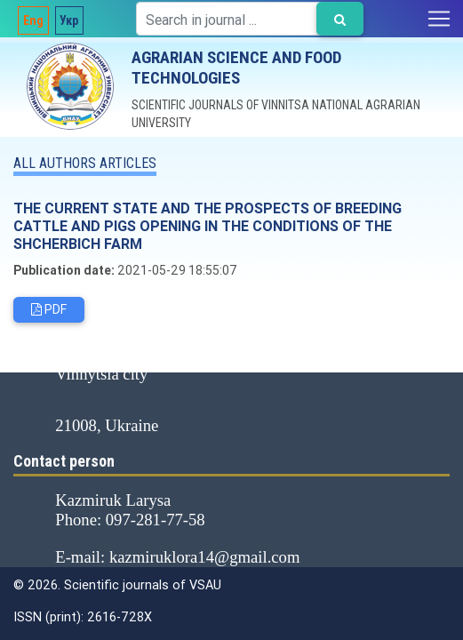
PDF (49, 309)
